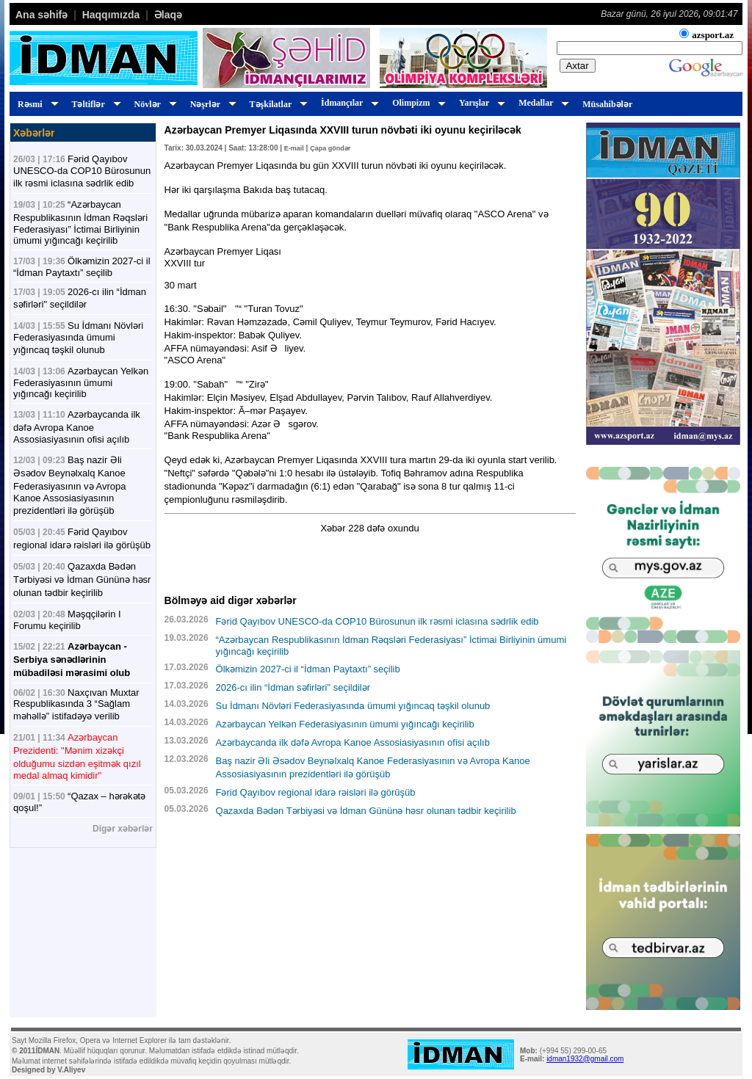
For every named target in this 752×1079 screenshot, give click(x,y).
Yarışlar (480, 103)
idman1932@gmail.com (584, 1059)
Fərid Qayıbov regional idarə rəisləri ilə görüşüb (316, 792)
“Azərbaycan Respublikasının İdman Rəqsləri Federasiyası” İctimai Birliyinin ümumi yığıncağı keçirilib (80, 222)
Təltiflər (94, 104)
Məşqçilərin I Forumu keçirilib (67, 619)
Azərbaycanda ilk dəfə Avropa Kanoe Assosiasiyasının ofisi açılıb (76, 427)
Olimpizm (417, 103)
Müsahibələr (607, 104)
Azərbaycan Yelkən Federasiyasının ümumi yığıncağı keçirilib (80, 382)
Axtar (577, 65)
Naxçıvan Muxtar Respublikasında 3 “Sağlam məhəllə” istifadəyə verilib (76, 704)
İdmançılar (348, 103)
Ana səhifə (41, 15)
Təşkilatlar (276, 104)
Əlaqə (168, 15)
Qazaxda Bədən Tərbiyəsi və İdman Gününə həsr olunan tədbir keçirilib (82, 579)
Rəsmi (36, 104)
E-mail (294, 148)
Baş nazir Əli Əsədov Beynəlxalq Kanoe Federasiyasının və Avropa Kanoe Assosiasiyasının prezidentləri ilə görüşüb (69, 485)
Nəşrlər (211, 104)
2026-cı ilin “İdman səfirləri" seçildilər (293, 687)
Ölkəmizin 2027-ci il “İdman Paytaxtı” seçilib (82, 266)
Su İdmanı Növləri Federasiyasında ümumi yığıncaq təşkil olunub (78, 337)
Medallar (541, 103)
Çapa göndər (330, 148)
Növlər (153, 104)
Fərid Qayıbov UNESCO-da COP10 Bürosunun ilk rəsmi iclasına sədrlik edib (82, 171)
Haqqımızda (111, 15)
